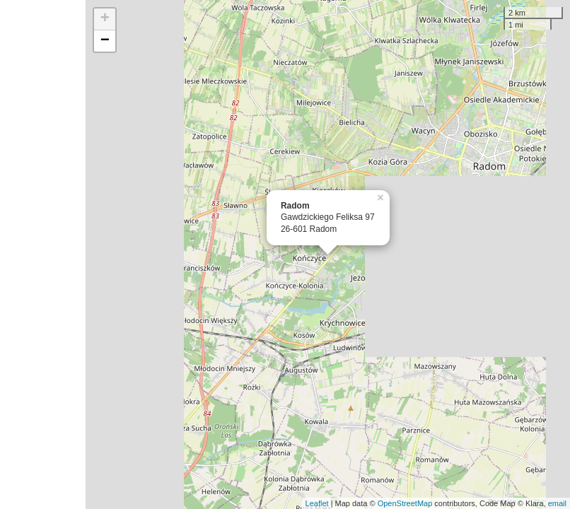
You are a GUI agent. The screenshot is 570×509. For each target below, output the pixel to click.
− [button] (105, 41)
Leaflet (317, 503)
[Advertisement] (43, 254)
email (557, 503)
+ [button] (105, 19)
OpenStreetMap (405, 503)
